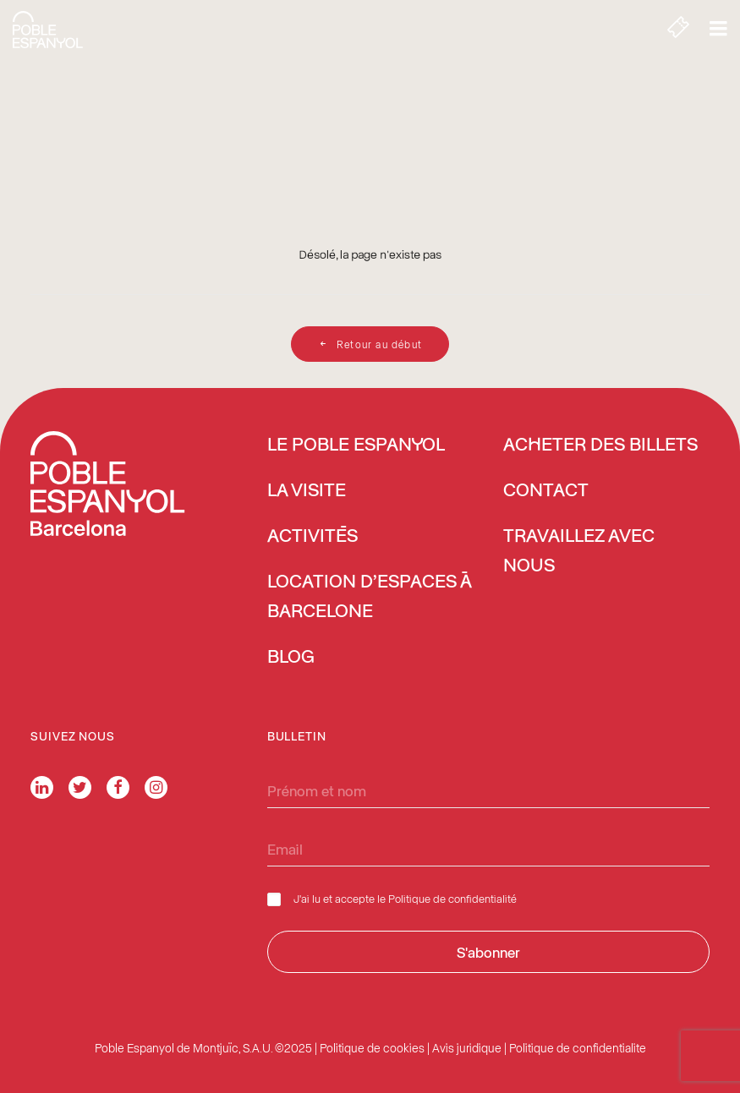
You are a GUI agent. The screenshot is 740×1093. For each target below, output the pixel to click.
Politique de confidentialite (577, 1048)
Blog (291, 657)
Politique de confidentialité (452, 898)
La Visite (306, 491)
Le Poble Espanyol (356, 445)
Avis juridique (467, 1048)
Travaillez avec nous (579, 551)
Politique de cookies (372, 1048)
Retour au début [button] (370, 344)
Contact (546, 491)
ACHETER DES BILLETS (600, 445)
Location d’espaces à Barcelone (369, 597)
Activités (312, 536)
